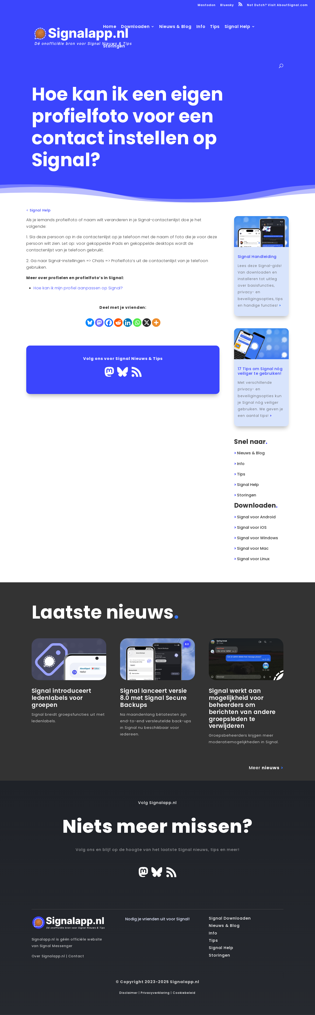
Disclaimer (128, 993)
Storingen (114, 46)
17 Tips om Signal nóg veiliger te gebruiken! (260, 371)
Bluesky (227, 5)
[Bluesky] (90, 322)
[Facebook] (109, 322)
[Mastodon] (99, 322)
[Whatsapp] (137, 322)
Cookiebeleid (184, 993)
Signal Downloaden (230, 918)
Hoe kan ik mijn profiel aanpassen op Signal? (78, 288)
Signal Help (237, 27)
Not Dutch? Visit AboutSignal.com (277, 5)
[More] (156, 322)
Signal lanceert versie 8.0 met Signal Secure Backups (153, 698)
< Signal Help (38, 211)
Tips (215, 27)
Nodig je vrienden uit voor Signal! (157, 919)
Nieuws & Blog (175, 27)
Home (109, 27)
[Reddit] (118, 322)
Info (200, 27)
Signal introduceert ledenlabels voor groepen (61, 698)
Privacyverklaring (155, 993)
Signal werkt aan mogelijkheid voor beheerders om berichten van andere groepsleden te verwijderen (242, 708)
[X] (146, 322)
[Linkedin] (127, 322)
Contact (76, 956)
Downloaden (135, 27)
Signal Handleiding (257, 256)
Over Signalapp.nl (48, 956)
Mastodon (207, 5)
